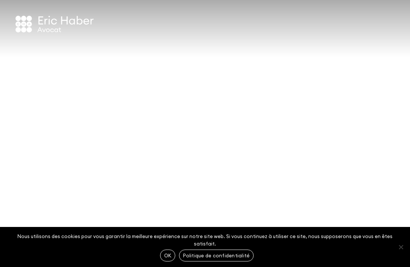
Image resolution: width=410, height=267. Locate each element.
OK (168, 255)
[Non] (400, 247)
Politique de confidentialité (216, 255)
